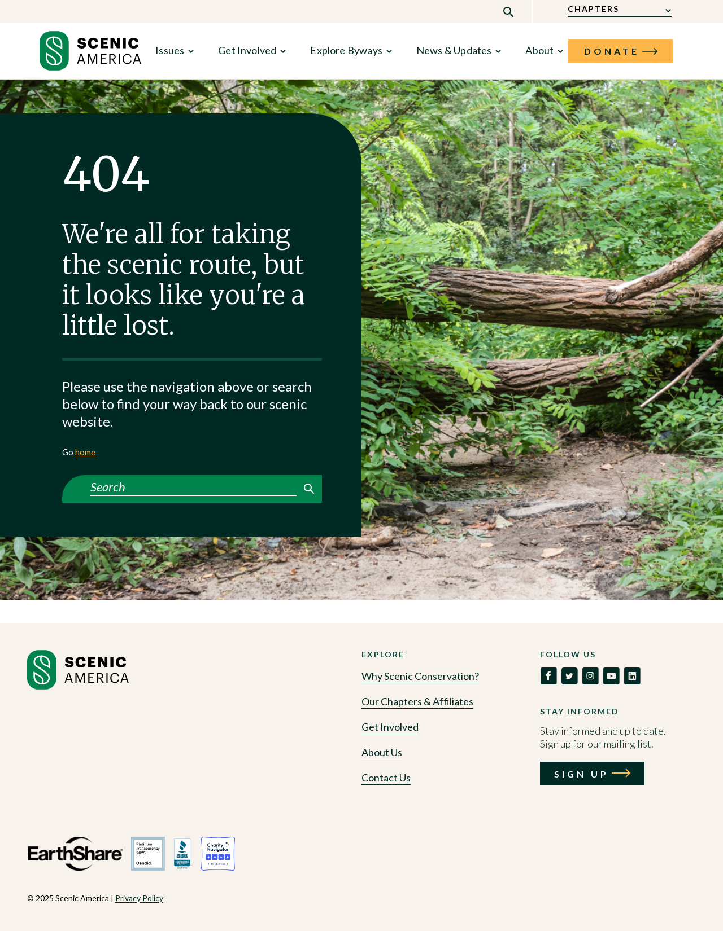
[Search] (193, 487)
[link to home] (90, 51)
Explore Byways (346, 50)
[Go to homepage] (78, 686)
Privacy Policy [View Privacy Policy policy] (139, 898)
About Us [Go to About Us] (382, 752)
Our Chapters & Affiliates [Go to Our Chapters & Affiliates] (417, 701)
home (85, 452)
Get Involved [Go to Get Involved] (390, 727)
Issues (169, 50)
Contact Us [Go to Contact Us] (386, 777)
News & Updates (454, 50)
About (539, 50)
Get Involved (247, 50)
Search (309, 488)
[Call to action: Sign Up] (592, 773)
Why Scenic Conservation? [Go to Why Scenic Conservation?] (420, 676)
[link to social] (548, 675)
